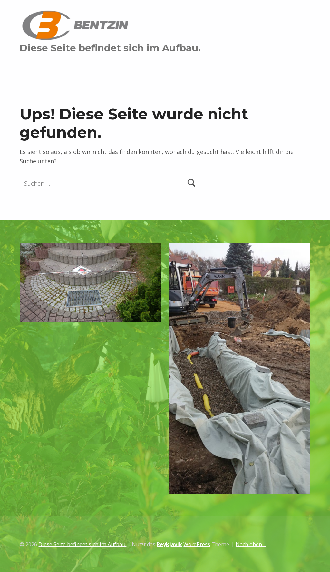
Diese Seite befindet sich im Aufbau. (110, 48)
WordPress (196, 544)
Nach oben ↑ (251, 544)
